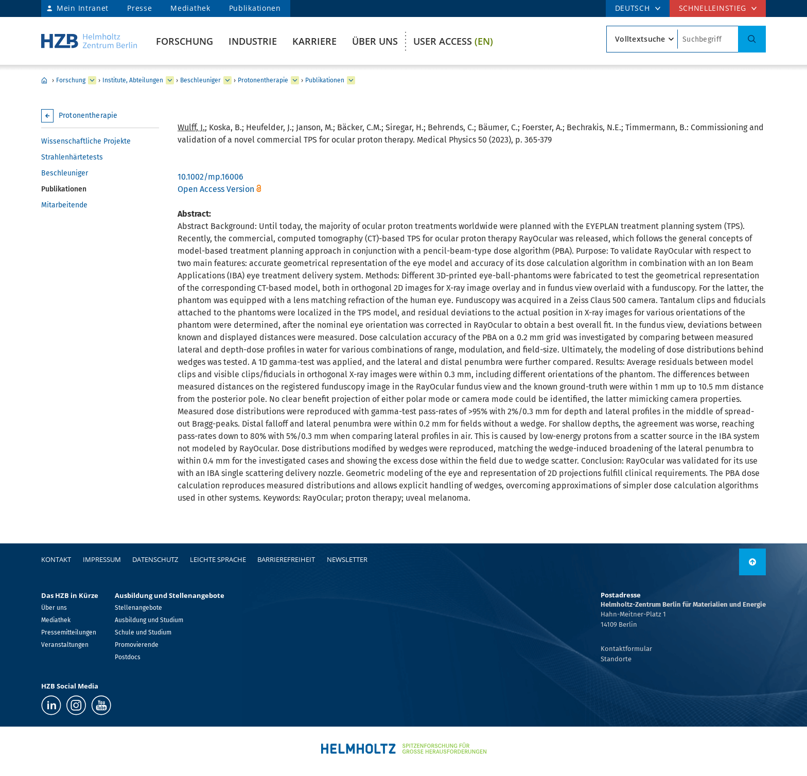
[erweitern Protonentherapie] (295, 80)
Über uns (375, 41)
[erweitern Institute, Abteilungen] (170, 80)
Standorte (616, 659)
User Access (453, 41)
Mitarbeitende (64, 205)
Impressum (102, 559)
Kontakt (56, 559)
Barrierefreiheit (286, 559)
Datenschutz (155, 559)
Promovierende (137, 644)
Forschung (184, 41)
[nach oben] (752, 562)
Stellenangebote (138, 607)
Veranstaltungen (65, 644)
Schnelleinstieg (713, 8)
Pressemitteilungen (68, 632)
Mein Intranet (83, 8)
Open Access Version (216, 189)
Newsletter (347, 559)
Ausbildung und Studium (149, 620)
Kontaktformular (626, 648)
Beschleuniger (200, 80)
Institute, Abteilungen (132, 80)
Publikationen (255, 8)
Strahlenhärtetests (72, 157)
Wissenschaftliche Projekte (86, 141)
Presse (139, 8)
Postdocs (128, 657)
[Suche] (752, 39)
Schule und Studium (143, 632)
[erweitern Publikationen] (351, 80)
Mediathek (190, 8)
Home (44, 80)
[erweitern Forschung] (92, 80)
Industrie (253, 41)
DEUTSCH (632, 8)
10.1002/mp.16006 (210, 177)
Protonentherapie (263, 80)
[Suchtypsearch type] (642, 39)
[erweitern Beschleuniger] (227, 80)
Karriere (314, 41)
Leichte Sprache (218, 559)
